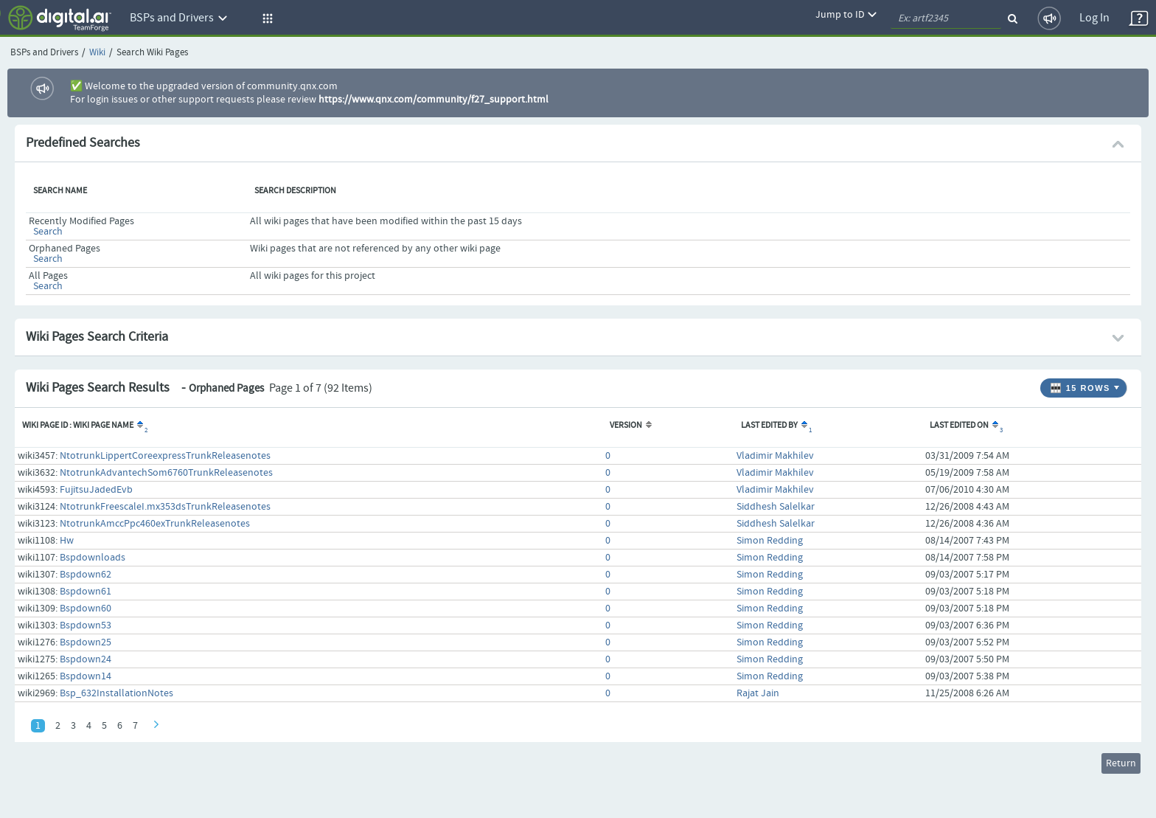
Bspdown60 (85, 608)
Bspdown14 (85, 676)
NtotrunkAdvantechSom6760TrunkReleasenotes (166, 472)
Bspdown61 (85, 591)
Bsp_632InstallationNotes (116, 693)
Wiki (97, 52)
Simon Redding (770, 540)
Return (1121, 763)
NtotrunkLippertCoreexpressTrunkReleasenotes (165, 455)
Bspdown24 (85, 659)
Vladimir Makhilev (775, 455)
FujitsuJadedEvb (96, 489)
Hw (67, 540)
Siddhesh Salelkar (776, 506)
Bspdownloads (92, 557)
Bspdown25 (85, 642)
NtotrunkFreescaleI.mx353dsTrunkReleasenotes (165, 506)
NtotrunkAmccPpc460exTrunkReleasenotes (155, 523)
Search (48, 231)
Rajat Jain (758, 693)
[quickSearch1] (946, 18)
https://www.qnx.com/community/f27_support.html (433, 99)
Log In (1094, 18)
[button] (265, 18)
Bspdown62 (85, 574)
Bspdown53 (85, 625)
